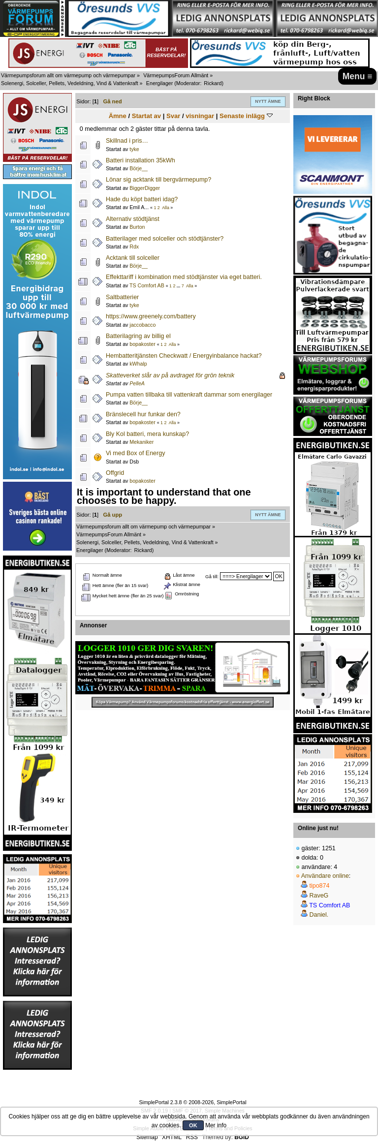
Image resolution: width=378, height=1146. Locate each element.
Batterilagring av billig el (138, 336)
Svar (173, 116)
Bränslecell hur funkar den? (143, 414)
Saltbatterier (122, 297)
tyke (134, 149)
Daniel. (318, 914)
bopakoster (142, 344)
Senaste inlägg (246, 116)
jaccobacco (142, 325)
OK (193, 1125)
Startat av (146, 116)
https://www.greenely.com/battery (151, 316)
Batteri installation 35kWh (140, 160)
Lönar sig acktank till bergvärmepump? (158, 179)
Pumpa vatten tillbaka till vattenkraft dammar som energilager (189, 394)
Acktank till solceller (132, 257)
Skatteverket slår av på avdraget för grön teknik (170, 375)
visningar (200, 116)
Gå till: (212, 576)
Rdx (134, 246)
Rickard (212, 83)
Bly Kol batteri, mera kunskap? (147, 434)
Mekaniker (141, 442)
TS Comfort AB (146, 285)
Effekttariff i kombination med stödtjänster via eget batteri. (184, 277)
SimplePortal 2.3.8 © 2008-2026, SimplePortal (192, 1102)
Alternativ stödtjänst (132, 219)
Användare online (325, 875)
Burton (137, 227)
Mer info (215, 1125)
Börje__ (138, 168)
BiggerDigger (144, 188)
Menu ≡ (358, 76)
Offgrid (115, 472)
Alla (165, 207)
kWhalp (138, 364)
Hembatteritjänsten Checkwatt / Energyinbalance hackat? (184, 355)
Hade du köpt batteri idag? (142, 199)
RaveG (318, 895)
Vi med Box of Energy (135, 453)
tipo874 (319, 885)
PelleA (137, 383)
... (179, 285)
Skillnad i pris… (127, 140)
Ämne (117, 116)
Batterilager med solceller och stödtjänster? (164, 238)
